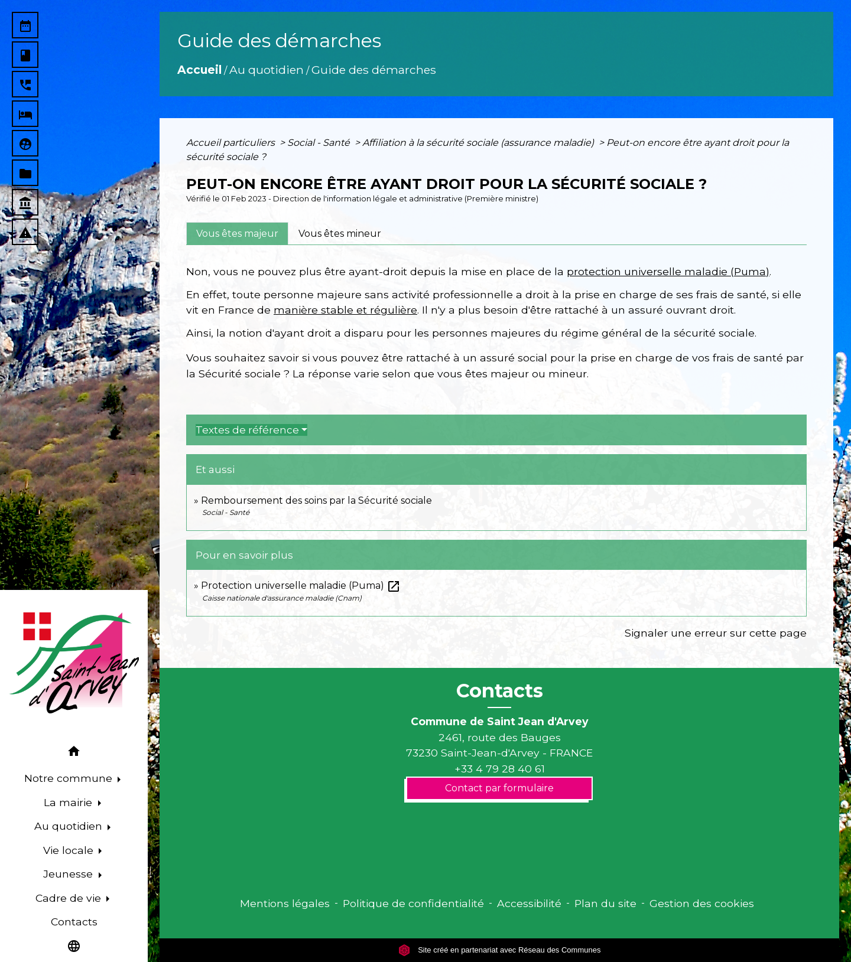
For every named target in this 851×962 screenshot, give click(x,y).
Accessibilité (529, 903)
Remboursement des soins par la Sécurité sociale (316, 500)
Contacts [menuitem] (74, 921)
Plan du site (605, 903)
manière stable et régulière (345, 310)
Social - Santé (319, 142)
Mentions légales (285, 903)
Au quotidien (266, 70)
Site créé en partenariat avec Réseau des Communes (499, 949)
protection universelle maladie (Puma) (668, 271)
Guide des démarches (373, 70)
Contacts (499, 691)
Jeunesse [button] (69, 874)
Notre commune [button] (69, 778)
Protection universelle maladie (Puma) (301, 585)
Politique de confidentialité (413, 903)
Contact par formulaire (499, 788)
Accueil (199, 70)
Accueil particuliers (231, 142)
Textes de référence (247, 430)
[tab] (237, 233)
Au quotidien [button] (69, 826)
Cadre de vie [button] (69, 898)
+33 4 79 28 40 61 (499, 768)
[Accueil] (74, 663)
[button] (74, 753)
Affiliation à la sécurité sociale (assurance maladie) (479, 142)
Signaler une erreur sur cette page (716, 633)
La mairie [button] (69, 802)
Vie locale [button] (69, 850)
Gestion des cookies (701, 903)
